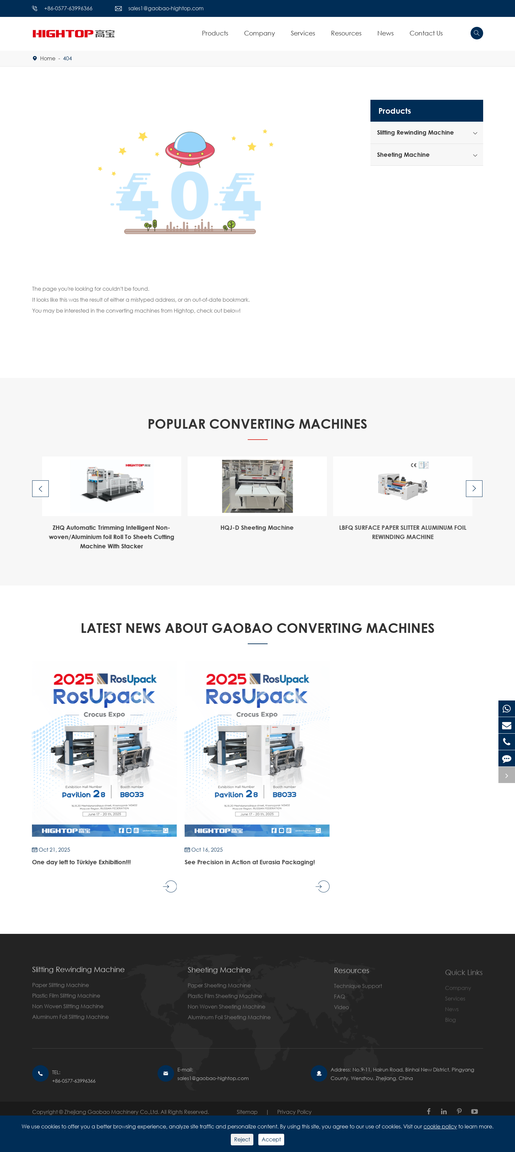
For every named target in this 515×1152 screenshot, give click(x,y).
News (385, 33)
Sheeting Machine (403, 154)
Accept (271, 1139)
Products (215, 33)
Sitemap (247, 1111)
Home (47, 58)
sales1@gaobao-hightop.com (166, 8)
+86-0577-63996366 (68, 8)
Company (259, 33)
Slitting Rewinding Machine (415, 132)
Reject (242, 1139)
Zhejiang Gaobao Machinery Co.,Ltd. (112, 1111)
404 (67, 58)
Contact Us (426, 33)
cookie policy (440, 1126)
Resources (346, 33)
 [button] (40, 489)
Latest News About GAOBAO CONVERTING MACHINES (258, 628)
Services (303, 33)
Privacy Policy (294, 1111)
